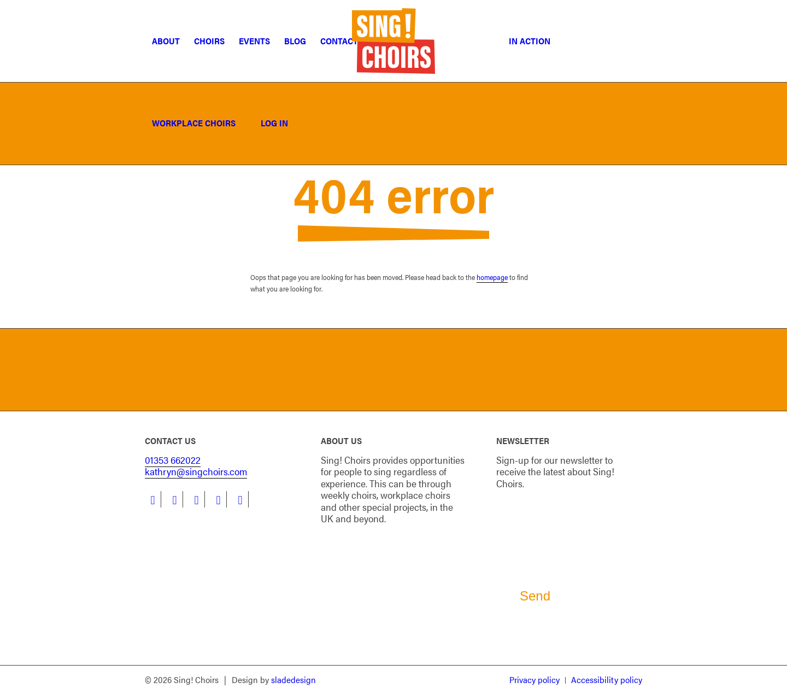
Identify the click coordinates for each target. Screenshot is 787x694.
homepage (492, 277)
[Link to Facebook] (153, 499)
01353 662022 (173, 459)
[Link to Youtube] (218, 499)
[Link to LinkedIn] (175, 499)
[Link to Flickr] (240, 499)
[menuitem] (166, 41)
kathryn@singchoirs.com (196, 471)
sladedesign (293, 679)
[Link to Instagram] (196, 499)
